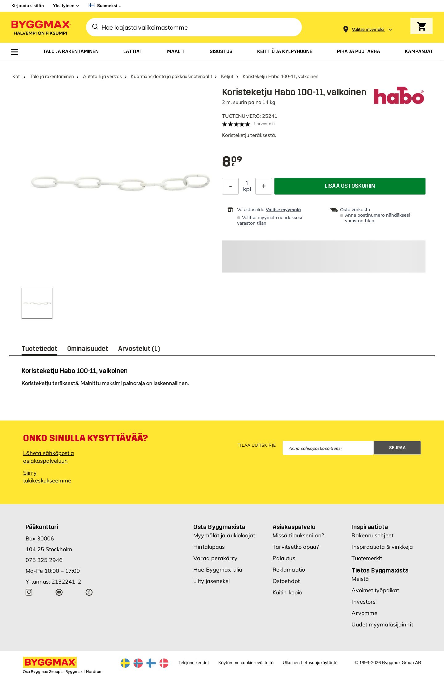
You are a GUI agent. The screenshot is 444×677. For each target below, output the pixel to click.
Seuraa (397, 447)
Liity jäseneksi (211, 581)
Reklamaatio (289, 569)
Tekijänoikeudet (194, 662)
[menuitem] (14, 52)
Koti (16, 76)
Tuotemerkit (367, 558)
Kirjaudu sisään (27, 5)
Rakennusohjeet (372, 535)
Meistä (360, 578)
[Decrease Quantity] (230, 186)
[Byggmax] (40, 27)
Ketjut (227, 76)
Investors (364, 601)
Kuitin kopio (287, 592)
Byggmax (73, 672)
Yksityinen (63, 5)
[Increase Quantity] (263, 186)
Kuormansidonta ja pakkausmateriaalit (171, 76)
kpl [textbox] (247, 189)
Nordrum (94, 672)
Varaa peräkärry (215, 558)
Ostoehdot (286, 581)
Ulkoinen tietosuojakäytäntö (310, 662)
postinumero (371, 215)
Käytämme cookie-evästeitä (245, 662)
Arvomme (364, 613)
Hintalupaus (209, 546)
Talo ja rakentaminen (52, 76)
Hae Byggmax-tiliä (217, 569)
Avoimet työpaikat (375, 590)
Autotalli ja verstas (102, 76)
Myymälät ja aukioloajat (224, 535)
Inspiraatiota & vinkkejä (382, 546)
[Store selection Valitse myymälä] (368, 29)
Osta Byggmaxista (219, 527)
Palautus (284, 558)
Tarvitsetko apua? (296, 546)
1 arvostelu (264, 123)
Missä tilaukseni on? (298, 535)
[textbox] (232, 162)
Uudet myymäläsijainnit (382, 624)
